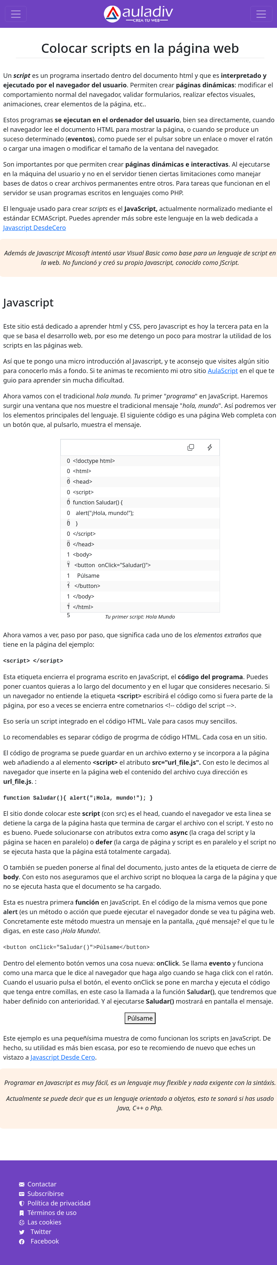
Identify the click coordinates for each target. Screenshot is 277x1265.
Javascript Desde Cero (63, 1057)
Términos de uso (48, 1212)
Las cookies (40, 1222)
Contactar (38, 1184)
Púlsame (140, 1018)
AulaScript (223, 370)
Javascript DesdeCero (34, 227)
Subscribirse (41, 1193)
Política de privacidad (54, 1203)
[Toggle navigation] (16, 14)
